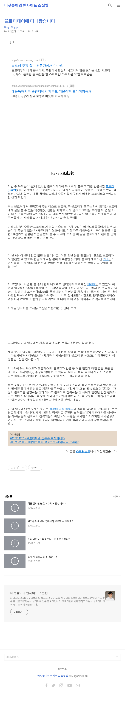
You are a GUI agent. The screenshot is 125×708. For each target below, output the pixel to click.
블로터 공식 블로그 (61, 408)
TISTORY (62, 669)
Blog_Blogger (11, 27)
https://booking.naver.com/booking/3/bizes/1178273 (40, 85)
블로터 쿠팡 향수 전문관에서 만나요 (37, 65)
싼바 (106, 259)
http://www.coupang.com (25, 60)
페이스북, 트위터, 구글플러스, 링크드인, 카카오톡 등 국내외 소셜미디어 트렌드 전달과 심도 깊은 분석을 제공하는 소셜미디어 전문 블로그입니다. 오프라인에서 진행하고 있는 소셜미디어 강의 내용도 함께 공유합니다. (57, 601)
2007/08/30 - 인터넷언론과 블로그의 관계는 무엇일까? (44, 442)
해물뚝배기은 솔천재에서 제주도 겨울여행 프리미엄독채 (52, 91)
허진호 (91, 284)
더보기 (117, 496)
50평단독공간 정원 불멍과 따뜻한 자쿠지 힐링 (41, 96)
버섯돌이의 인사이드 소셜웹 (26, 5)
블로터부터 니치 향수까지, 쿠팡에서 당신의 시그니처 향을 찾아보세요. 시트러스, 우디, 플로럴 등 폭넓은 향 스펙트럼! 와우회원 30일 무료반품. (61, 72)
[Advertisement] (62, 134)
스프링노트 (83, 451)
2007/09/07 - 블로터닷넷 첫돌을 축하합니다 (37, 438)
